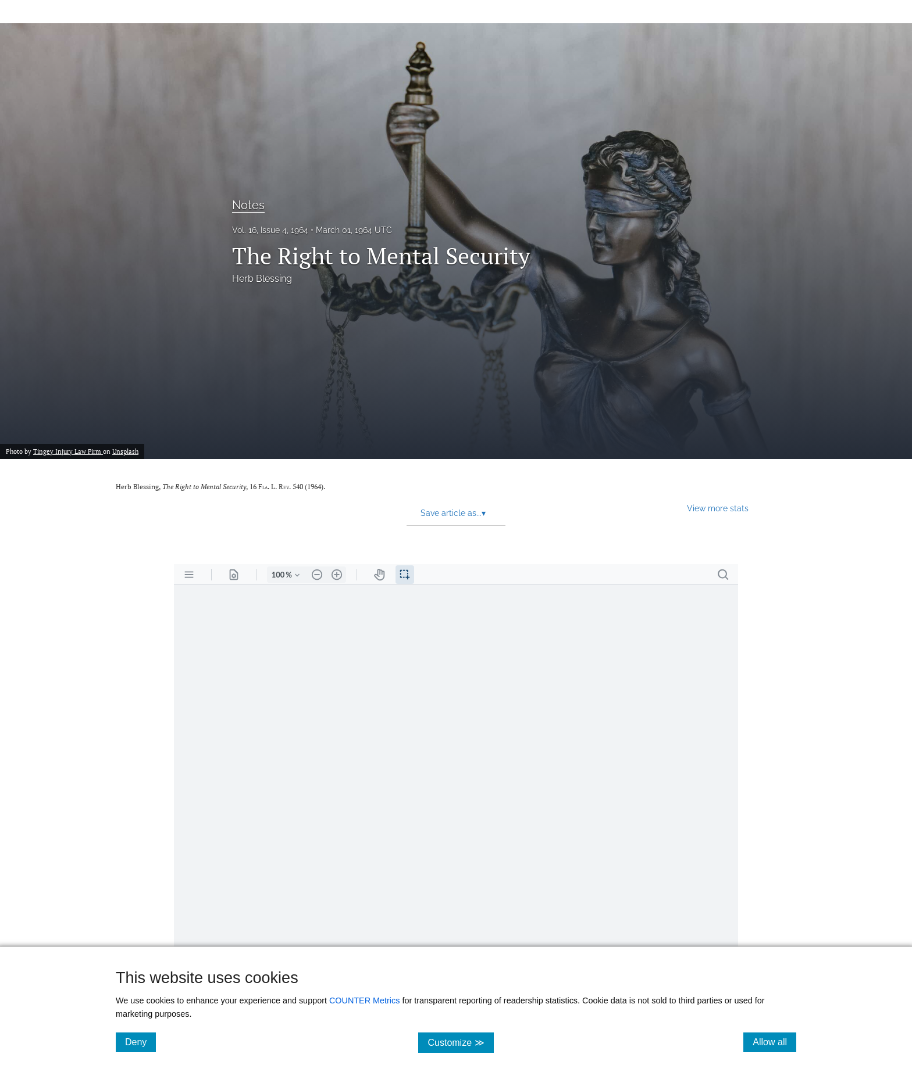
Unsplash (125, 451)
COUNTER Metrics (364, 1000)
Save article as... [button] (453, 513)
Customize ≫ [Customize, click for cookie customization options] (460, 1042)
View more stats (718, 508)
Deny (140, 1042)
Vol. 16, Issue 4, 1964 (270, 230)
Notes (248, 205)
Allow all (774, 1042)
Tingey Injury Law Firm (68, 451)
